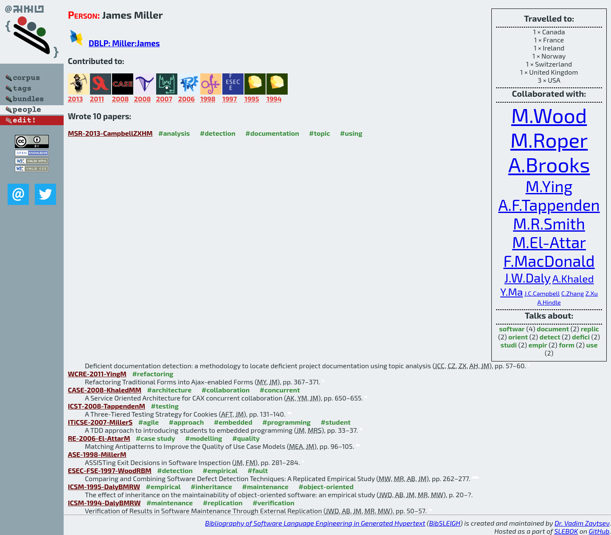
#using (351, 133)
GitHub (599, 531)
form (567, 345)
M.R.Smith (549, 223)
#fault (257, 470)
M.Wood (549, 115)
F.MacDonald (548, 260)
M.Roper (549, 139)
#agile (148, 422)
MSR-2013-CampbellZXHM (110, 133)
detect (550, 337)
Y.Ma (511, 291)
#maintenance (265, 486)
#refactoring (152, 374)
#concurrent (280, 390)
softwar (511, 329)
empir (538, 345)
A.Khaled (573, 278)
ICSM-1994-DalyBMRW (104, 503)
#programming (286, 422)
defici (581, 337)
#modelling (203, 438)
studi (508, 345)
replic (590, 329)
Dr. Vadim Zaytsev (582, 523)
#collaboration (225, 390)
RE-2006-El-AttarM (99, 438)
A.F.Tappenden (549, 204)
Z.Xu (592, 293)
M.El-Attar (549, 241)
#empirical (220, 470)
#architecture (169, 390)
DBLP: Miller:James (124, 43)
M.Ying (549, 185)
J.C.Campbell (542, 293)
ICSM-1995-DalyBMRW (104, 486)
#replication (223, 503)
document (553, 329)
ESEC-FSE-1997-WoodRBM (109, 470)
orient (518, 337)
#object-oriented (326, 486)
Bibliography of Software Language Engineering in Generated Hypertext (315, 523)
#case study (155, 438)
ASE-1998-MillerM (97, 454)
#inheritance (211, 486)
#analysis (174, 133)
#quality (246, 438)
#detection (217, 133)
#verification (273, 503)
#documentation (272, 133)
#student (336, 422)
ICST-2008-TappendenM (106, 406)
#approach (186, 422)
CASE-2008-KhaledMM (104, 390)
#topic (319, 133)
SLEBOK (566, 531)
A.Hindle (549, 302)
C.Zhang (572, 293)
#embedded (233, 422)
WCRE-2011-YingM (97, 374)
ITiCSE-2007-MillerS (100, 422)
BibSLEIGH (444, 523)
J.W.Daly (527, 277)
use (592, 345)
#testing (165, 406)
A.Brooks (549, 164)
